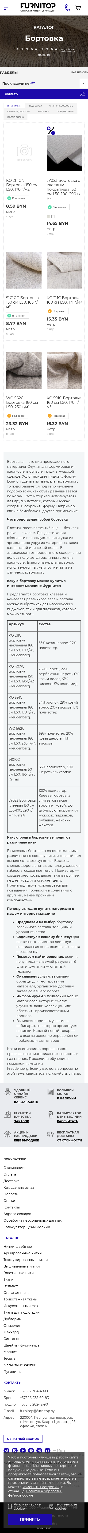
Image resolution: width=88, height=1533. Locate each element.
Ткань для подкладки (22, 1312)
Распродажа (15, 117)
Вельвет (11, 1286)
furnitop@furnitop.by (37, 1411)
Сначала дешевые (61, 105)
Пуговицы (12, 1372)
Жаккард (11, 1332)
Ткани (9, 1279)
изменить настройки (41, 1487)
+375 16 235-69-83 (34, 1398)
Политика (35, 1491)
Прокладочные (18, 83)
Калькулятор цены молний (27, 1227)
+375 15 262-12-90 (34, 1404)
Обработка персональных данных (32, 1220)
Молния (10, 1352)
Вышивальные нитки (22, 1266)
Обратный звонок (23, 1439)
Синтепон (12, 1339)
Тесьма (9, 1358)
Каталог (11, 1238)
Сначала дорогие (18, 111)
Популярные (65, 111)
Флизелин (12, 1325)
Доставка (11, 1181)
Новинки (43, 111)
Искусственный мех (21, 1306)
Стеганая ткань (16, 1293)
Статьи (9, 1201)
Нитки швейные (18, 1246)
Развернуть (79, 72)
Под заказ (35, 105)
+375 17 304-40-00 (34, 1391)
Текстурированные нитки (26, 1260)
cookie (27, 1495)
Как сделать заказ (19, 1187)
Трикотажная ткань (20, 1299)
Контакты (12, 1207)
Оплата (10, 1174)
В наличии (14, 105)
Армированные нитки (23, 1253)
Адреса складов (17, 1214)
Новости (11, 1194)
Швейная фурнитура (21, 1345)
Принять (30, 1519)
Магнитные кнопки (20, 1365)
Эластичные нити (19, 1273)
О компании (14, 1168)
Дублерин (12, 1319)
